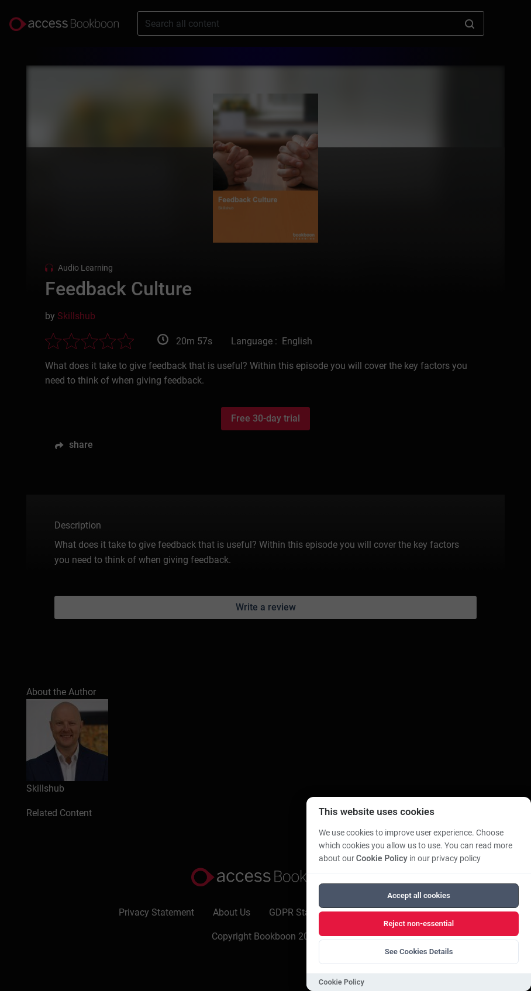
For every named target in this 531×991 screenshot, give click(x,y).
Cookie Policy (382, 859)
